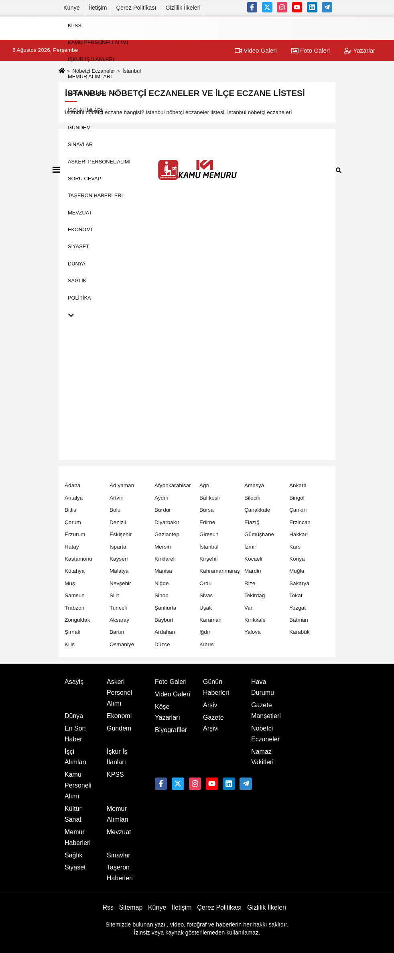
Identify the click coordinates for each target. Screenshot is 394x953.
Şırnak (72, 632)
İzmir (250, 547)
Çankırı (298, 510)
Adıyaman (122, 485)
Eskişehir (121, 534)
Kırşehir (208, 559)
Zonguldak (77, 620)
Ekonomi (80, 230)
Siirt (114, 595)
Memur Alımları (90, 76)
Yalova (252, 632)
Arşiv (210, 705)
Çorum (73, 522)
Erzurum (75, 534)
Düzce (162, 644)
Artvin (117, 498)
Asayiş (74, 681)
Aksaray (119, 620)
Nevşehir (120, 583)
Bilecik (252, 498)
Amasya (254, 485)
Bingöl (297, 498)
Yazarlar (359, 50)
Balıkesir (209, 498)
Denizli (118, 522)
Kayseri (119, 559)
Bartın (117, 632)
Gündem (79, 127)
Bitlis (70, 510)
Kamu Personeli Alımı (98, 42)
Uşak (205, 608)
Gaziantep (166, 534)
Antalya (74, 498)
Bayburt (163, 620)
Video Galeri (172, 694)
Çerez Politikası (136, 7)
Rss (108, 907)
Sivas (206, 595)
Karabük (299, 632)
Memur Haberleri (93, 93)
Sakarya (299, 583)
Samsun (75, 595)
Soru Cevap (84, 178)
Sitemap (131, 907)
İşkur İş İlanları (91, 59)
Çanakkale (257, 510)
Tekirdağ (254, 595)
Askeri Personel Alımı (99, 161)
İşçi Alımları (85, 110)
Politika (79, 297)
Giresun (209, 534)
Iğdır (204, 632)
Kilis (70, 644)
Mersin (162, 547)
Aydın (161, 498)
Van (249, 608)
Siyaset (78, 246)
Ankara (298, 485)
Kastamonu (78, 559)
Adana (72, 485)
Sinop (161, 595)
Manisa (163, 571)
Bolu (115, 510)
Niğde (161, 583)
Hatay (72, 547)
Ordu (205, 583)
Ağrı (204, 485)
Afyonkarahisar (172, 485)
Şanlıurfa (165, 608)
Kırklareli (165, 559)
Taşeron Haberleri (95, 195)
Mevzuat (80, 212)
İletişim (98, 7)
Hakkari (298, 534)
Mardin (252, 571)
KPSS (74, 25)
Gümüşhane (259, 534)
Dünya (76, 263)
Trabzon (74, 608)
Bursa (206, 510)
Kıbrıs (206, 644)
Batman (298, 620)
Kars (295, 547)
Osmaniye (122, 644)
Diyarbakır (166, 522)
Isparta (118, 547)
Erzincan (300, 522)
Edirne (207, 522)
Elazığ (252, 522)
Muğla (296, 571)
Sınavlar (80, 144)
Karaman (210, 620)
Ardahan (164, 632)
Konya (297, 559)
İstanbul (209, 547)
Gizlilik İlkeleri (183, 7)
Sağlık (77, 281)
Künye (71, 7)
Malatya (119, 571)
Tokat (296, 595)
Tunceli (118, 608)
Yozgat (297, 608)
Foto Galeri (171, 681)
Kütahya (75, 571)
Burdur (162, 510)
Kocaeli (253, 559)
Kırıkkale (255, 620)
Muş (70, 583)
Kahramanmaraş (219, 571)
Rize (249, 583)
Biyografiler (171, 729)
